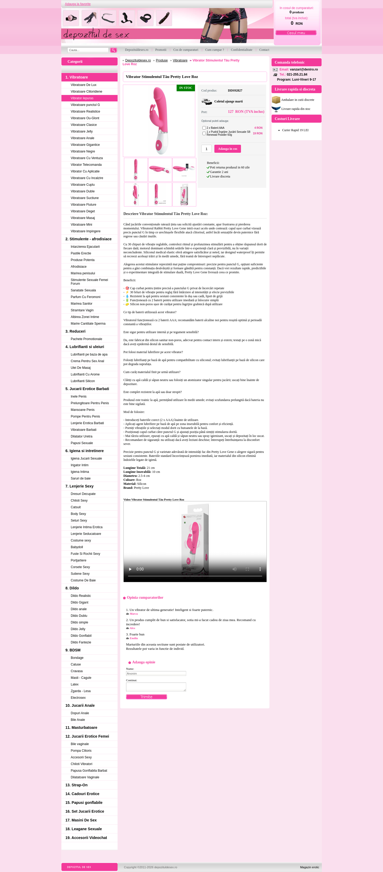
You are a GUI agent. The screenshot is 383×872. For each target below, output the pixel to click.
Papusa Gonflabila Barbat (89, 770)
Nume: (130, 668)
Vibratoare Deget (83, 211)
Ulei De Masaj (81, 368)
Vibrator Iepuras (82, 98)
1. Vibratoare (76, 77)
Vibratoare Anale (82, 138)
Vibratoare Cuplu (83, 185)
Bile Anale (78, 720)
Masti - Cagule (81, 678)
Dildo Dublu (79, 616)
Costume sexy (81, 540)
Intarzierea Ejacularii (85, 247)
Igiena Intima (80, 472)
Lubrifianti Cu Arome (85, 374)
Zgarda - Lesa (81, 691)
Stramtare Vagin (82, 310)
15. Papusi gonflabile (83, 802)
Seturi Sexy (79, 520)
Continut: (131, 680)
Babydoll (77, 547)
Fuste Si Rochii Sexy (85, 554)
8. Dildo (72, 588)
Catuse (76, 664)
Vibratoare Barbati (84, 430)
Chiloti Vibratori (81, 764)
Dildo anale (79, 609)
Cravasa (77, 671)
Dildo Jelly (78, 629)
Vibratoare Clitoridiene (86, 91)
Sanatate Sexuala (83, 290)
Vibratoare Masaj (83, 218)
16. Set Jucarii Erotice (84, 811)
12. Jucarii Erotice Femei (87, 736)
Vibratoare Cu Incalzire (87, 178)
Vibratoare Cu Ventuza (87, 158)
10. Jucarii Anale (80, 705)
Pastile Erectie (81, 253)
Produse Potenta (82, 260)
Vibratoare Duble (83, 191)
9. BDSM (73, 650)
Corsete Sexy (80, 567)
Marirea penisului (83, 273)
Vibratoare (180, 60)
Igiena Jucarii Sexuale (86, 458)
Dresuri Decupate (83, 494)
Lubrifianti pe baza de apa (89, 354)
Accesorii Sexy (81, 757)
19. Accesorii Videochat (86, 838)
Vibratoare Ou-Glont (85, 118)
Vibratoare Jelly (82, 131)
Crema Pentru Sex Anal (87, 361)
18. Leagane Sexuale (83, 829)
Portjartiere (78, 560)
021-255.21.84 (297, 74)
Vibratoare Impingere (86, 231)
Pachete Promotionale (86, 339)
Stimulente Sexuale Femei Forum (89, 282)
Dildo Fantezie (81, 642)
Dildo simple (79, 622)
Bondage (77, 658)
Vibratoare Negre (83, 151)
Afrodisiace (78, 266)
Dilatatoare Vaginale (85, 777)
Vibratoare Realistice (85, 111)
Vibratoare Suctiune (85, 198)
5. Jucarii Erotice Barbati (87, 389)
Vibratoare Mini (81, 224)
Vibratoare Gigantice (85, 145)
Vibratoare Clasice (84, 125)
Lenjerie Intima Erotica (86, 527)
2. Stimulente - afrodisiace (88, 239)
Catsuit (76, 507)
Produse (162, 60)
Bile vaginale (80, 744)
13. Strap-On (76, 785)
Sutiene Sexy (80, 574)
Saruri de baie (81, 478)
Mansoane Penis (82, 410)
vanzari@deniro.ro (304, 69)
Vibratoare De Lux (84, 85)
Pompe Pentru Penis (85, 416)
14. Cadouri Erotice (82, 794)
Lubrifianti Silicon (83, 381)
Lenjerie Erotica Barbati (87, 423)
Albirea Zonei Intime (85, 317)
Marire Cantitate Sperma (88, 323)
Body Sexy (78, 514)
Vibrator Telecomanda (86, 165)
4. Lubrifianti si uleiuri (84, 347)
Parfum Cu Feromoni (85, 297)
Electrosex (78, 698)
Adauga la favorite (78, 4)
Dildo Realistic (81, 596)
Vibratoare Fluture (83, 204)
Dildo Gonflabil (81, 636)
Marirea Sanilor (81, 303)
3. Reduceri (75, 331)
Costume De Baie (83, 580)
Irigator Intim (80, 465)
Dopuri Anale (80, 713)
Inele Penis (78, 396)
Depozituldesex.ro (138, 60)
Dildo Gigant (79, 602)
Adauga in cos (227, 149)
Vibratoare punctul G (85, 105)
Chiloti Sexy (79, 500)
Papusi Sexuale (82, 443)
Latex (74, 684)
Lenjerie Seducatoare (86, 534)
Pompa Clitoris (81, 751)
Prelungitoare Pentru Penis (90, 403)
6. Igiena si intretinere (84, 451)
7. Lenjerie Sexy (79, 486)
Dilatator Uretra (81, 436)
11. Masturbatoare (81, 727)
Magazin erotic (309, 867)
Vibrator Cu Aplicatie (85, 171)
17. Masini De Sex (81, 820)
